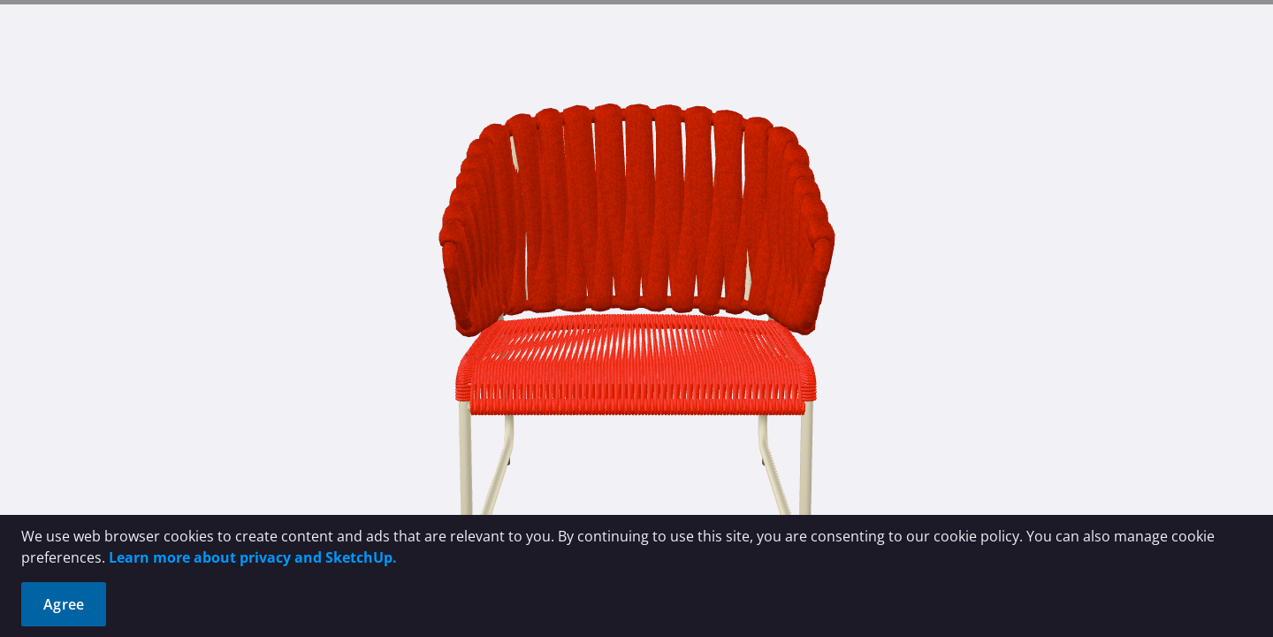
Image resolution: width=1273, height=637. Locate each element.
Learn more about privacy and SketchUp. (253, 557)
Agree (63, 604)
